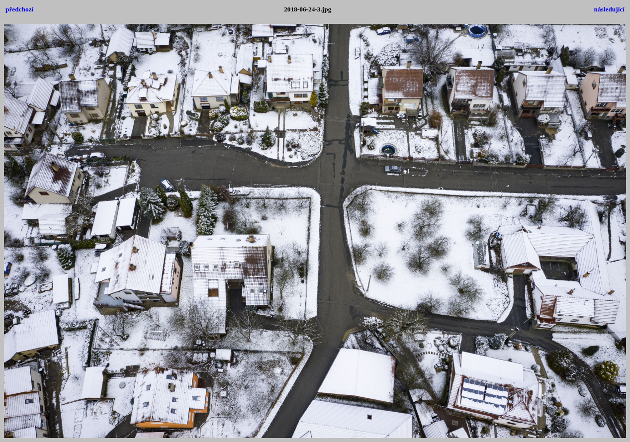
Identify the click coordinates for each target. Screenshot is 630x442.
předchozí (19, 9)
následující (609, 9)
